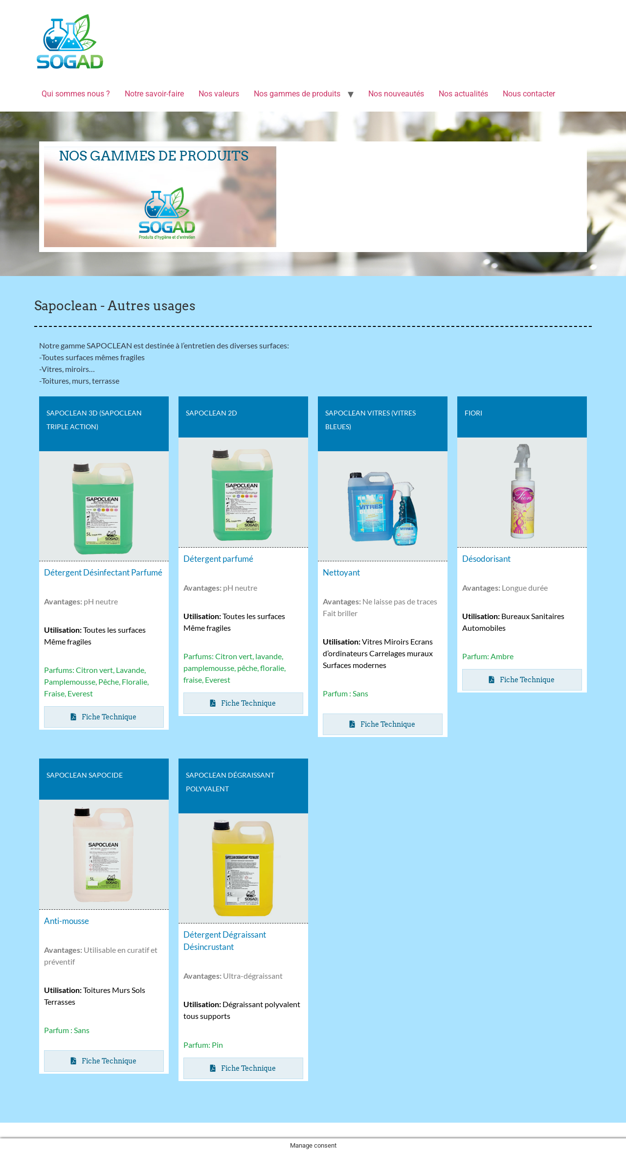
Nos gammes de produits (297, 93)
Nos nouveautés (396, 93)
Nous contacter (529, 93)
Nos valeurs (219, 93)
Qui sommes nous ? (76, 93)
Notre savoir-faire (154, 93)
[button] (243, 703)
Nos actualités (463, 93)
